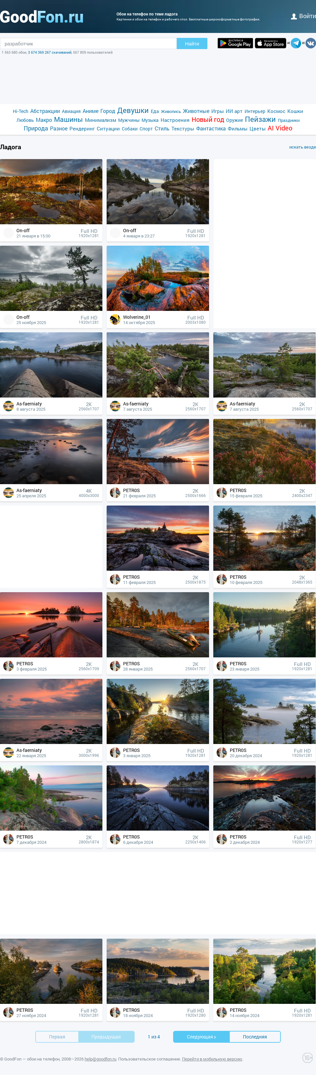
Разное (58, 128)
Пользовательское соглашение (149, 1059)
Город (107, 110)
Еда (155, 111)
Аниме (90, 110)
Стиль (162, 128)
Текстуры (182, 128)
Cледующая (202, 1037)
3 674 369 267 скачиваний (49, 52)
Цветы (258, 128)
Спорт (146, 128)
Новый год (208, 119)
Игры (217, 111)
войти (303, 16)
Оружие (234, 120)
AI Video (280, 128)
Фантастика (211, 128)
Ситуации (108, 128)
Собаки (130, 128)
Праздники (289, 120)
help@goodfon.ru (100, 1059)
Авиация (71, 111)
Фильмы (238, 128)
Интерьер (255, 111)
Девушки (133, 110)
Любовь (25, 120)
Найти (192, 43)
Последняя (255, 1037)
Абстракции (45, 110)
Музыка (150, 120)
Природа (36, 128)
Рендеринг (82, 128)
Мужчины (129, 120)
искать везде (302, 147)
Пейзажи (260, 119)
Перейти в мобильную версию (212, 1059)
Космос (276, 111)
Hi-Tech (20, 111)
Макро (44, 119)
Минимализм (100, 120)
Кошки (295, 111)
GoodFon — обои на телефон (32, 1059)
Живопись (171, 111)
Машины (68, 119)
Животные (196, 110)
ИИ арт (234, 111)
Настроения (175, 120)
